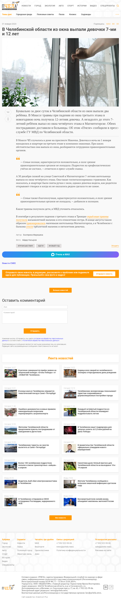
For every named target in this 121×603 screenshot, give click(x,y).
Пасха (61, 14)
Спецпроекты (107, 6)
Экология (50, 6)
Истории (82, 6)
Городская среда (24, 14)
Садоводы (86, 14)
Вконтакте (39, 547)
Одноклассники (42, 550)
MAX (108, 24)
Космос (72, 14)
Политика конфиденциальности (71, 550)
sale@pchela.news (103, 547)
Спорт (70, 6)
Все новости (60, 518)
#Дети (40, 246)
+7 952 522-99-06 (64, 543)
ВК (113, 24)
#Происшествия (25, 246)
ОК (117, 24)
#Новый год (54, 246)
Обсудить (115, 246)
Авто (61, 6)
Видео (93, 6)
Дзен (37, 554)
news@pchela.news (65, 547)
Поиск (20, 547)
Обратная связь (24, 554)
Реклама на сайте (103, 550)
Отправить (34, 331)
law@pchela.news (93, 592)
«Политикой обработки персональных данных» (40, 340)
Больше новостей (60, 290)
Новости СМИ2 (9, 263)
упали (29, 226)
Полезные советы (45, 14)
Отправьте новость (104, 274)
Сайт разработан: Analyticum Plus (35, 597)
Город (37, 6)
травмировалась (35, 223)
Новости (26, 6)
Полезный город (24, 550)
